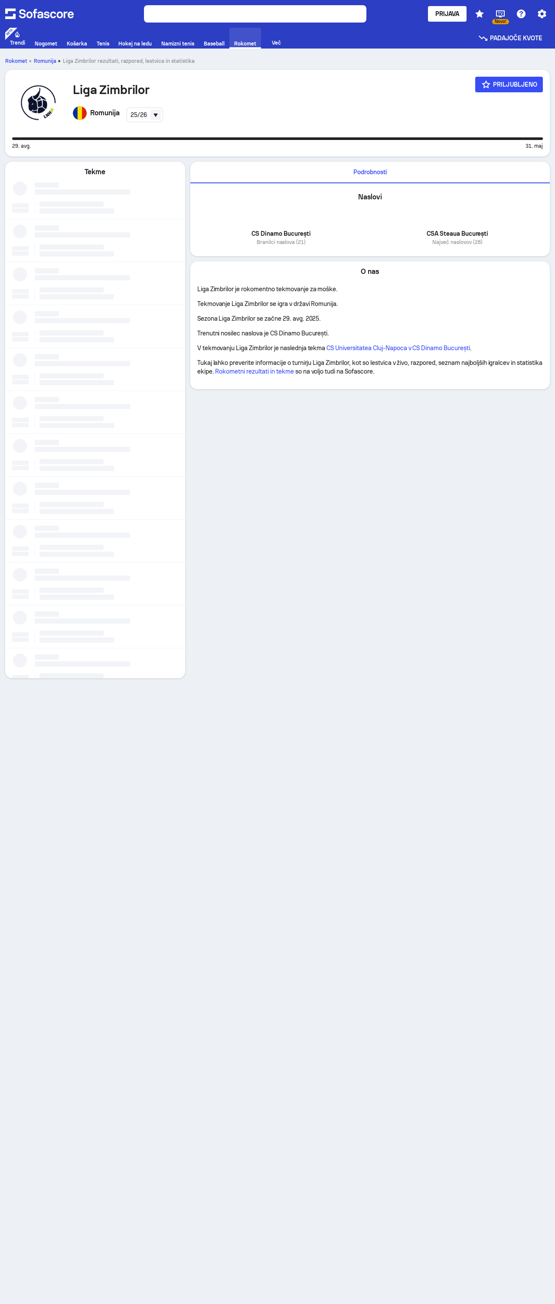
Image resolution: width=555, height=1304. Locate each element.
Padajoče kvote (510, 38)
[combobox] (145, 114)
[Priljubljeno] (509, 84)
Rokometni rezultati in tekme (254, 371)
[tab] (370, 172)
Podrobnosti (370, 172)
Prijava (447, 13)
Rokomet (16, 61)
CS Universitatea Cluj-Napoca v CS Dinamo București (398, 348)
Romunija (45, 61)
